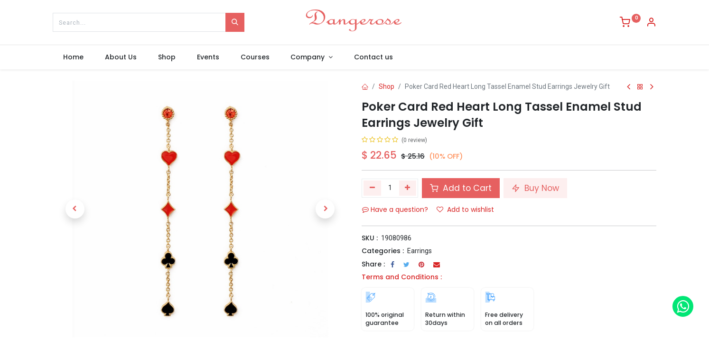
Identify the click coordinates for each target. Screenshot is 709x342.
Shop (386, 86)
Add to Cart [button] (461, 188)
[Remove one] (372, 188)
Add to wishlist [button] (465, 209)
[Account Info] (651, 23)
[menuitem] (73, 57)
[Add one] (408, 188)
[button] (75, 209)
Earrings (419, 251)
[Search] (234, 22)
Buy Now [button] (535, 188)
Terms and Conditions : (402, 277)
